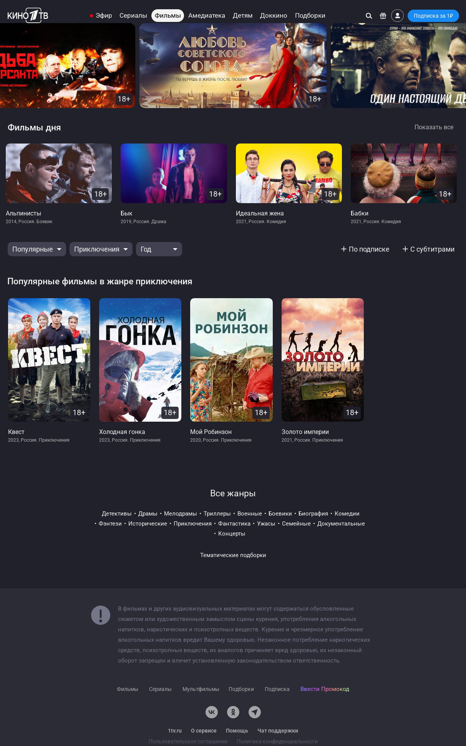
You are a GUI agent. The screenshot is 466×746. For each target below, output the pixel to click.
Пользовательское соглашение (188, 741)
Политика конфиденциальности (277, 741)
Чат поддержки (277, 731)
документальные (341, 523)
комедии (347, 513)
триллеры (217, 513)
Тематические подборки (233, 555)
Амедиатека (206, 15)
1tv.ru (175, 731)
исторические (147, 523)
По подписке (369, 249)
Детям (243, 15)
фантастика (234, 523)
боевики (280, 513)
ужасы (266, 523)
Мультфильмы (200, 689)
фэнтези (110, 523)
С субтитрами (432, 249)
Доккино (273, 15)
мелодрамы (180, 513)
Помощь (237, 731)
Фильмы (168, 15)
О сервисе (204, 731)
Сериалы (133, 15)
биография (313, 513)
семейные (296, 523)
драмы (148, 513)
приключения (193, 523)
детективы (117, 513)
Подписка (277, 689)
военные (249, 513)
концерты (231, 533)
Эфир (104, 15)
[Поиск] (369, 15)
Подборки (310, 15)
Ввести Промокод (324, 689)
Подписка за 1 (433, 16)
